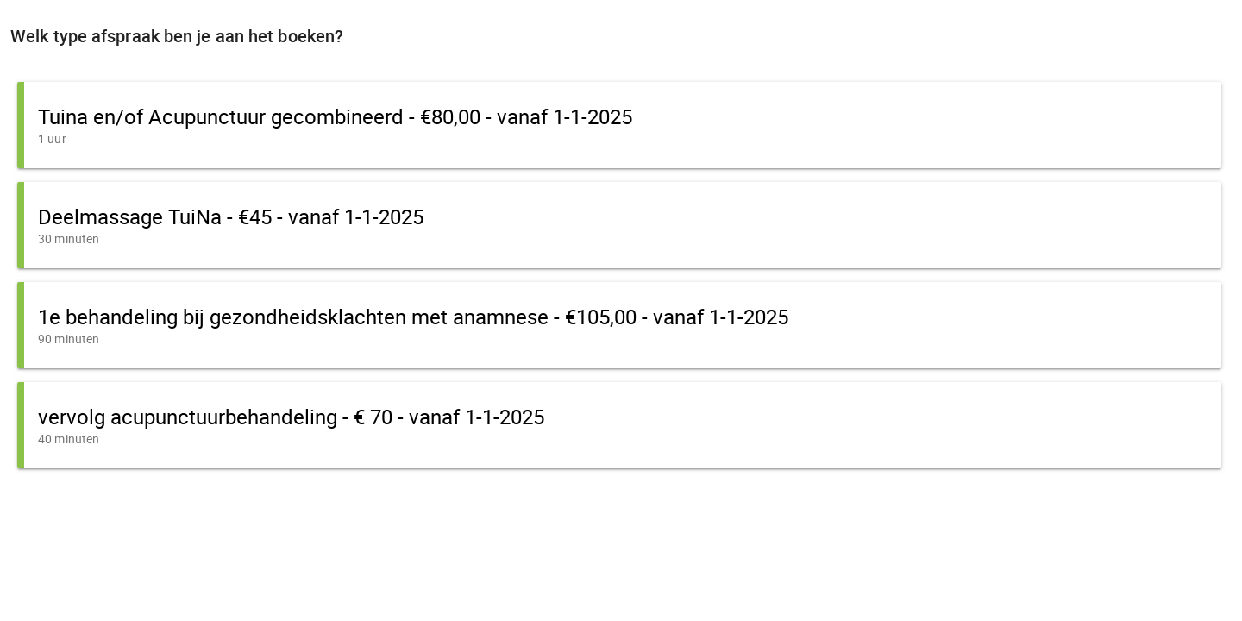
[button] (619, 125)
